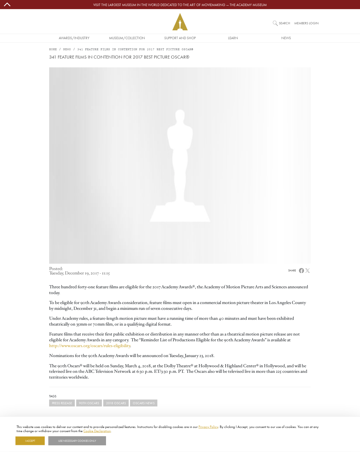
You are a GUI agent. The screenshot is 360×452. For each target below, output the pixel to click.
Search (284, 23)
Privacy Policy (208, 426)
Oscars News (144, 403)
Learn (233, 38)
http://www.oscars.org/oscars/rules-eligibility (89, 346)
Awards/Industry (74, 38)
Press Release (62, 403)
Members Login (306, 23)
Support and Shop (180, 38)
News (286, 38)
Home (53, 49)
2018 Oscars (116, 403)
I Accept (30, 440)
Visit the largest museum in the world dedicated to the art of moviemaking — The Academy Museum (180, 4)
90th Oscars (89, 403)
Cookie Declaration (97, 431)
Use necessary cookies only (77, 440)
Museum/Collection (127, 38)
